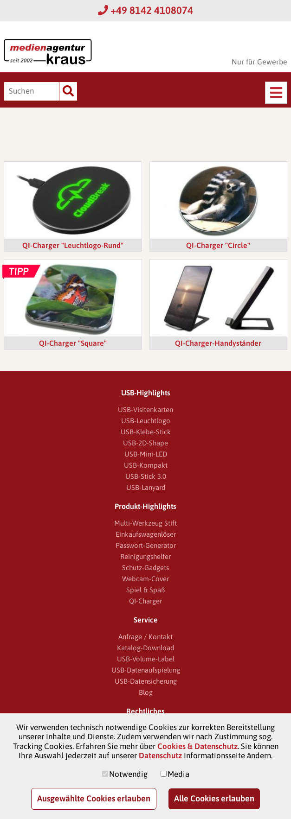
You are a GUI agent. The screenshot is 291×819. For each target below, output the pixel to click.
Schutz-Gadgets (145, 567)
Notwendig (128, 774)
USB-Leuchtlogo (145, 421)
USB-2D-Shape (145, 443)
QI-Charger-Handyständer (218, 343)
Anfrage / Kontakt (145, 637)
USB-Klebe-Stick (146, 432)
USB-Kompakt (146, 465)
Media (178, 774)
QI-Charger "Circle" (218, 245)
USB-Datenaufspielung (145, 670)
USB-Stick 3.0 (145, 476)
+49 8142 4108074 (145, 10)
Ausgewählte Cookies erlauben (93, 798)
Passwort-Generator (146, 545)
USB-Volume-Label (146, 659)
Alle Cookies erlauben (214, 798)
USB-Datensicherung (146, 681)
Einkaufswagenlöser (146, 534)
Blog (146, 692)
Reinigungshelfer (145, 556)
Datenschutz (160, 755)
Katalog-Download (145, 648)
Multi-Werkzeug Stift (145, 523)
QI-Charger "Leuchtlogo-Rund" (72, 245)
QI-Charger (145, 601)
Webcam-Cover (145, 579)
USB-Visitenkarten (145, 409)
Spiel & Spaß (145, 590)
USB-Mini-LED (145, 454)
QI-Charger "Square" (73, 343)
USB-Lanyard (145, 487)
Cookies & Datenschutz (197, 746)
